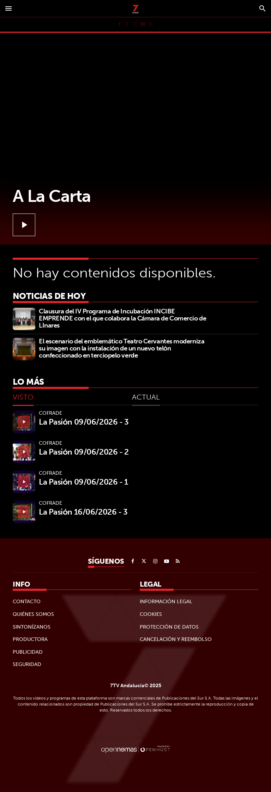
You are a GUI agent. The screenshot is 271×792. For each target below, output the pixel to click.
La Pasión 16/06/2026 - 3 (83, 511)
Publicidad (28, 652)
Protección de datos (169, 627)
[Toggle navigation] (8, 8)
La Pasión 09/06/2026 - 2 (83, 451)
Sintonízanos (31, 627)
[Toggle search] (262, 8)
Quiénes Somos (33, 614)
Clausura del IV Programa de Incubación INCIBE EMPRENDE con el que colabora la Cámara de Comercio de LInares (122, 318)
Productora (30, 639)
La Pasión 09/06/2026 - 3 (83, 421)
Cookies (151, 614)
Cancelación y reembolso (176, 639)
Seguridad (27, 664)
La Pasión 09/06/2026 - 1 (83, 481)
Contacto (27, 601)
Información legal (166, 601)
